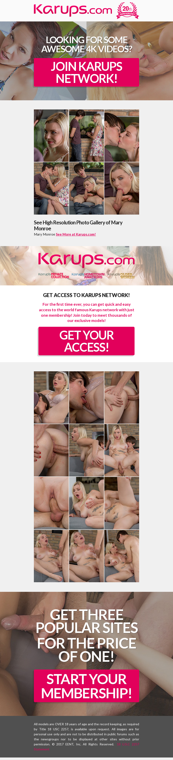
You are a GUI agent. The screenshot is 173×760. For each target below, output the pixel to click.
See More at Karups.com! (76, 235)
